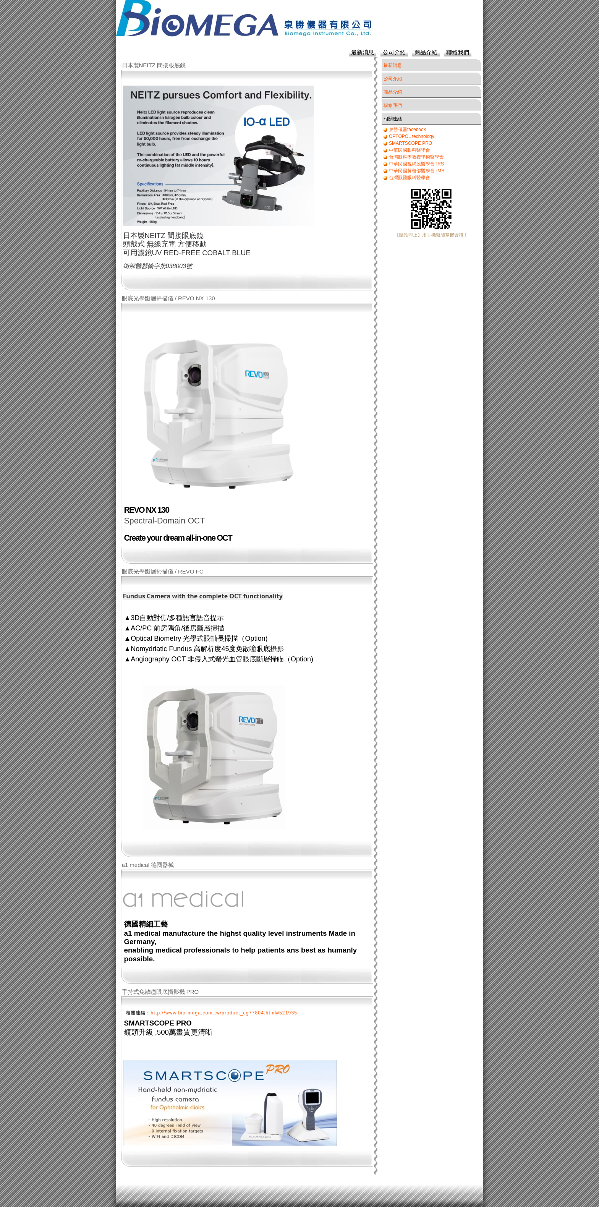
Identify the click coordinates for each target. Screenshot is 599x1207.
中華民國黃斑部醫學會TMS (416, 170)
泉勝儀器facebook (407, 129)
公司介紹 (394, 52)
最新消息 (362, 52)
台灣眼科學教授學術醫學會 (416, 157)
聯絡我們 (457, 52)
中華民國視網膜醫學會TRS (416, 164)
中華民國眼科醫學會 (409, 150)
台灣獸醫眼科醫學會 (409, 177)
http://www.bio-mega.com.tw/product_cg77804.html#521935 (224, 1013)
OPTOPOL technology (411, 136)
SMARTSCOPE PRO (410, 143)
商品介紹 (425, 52)
